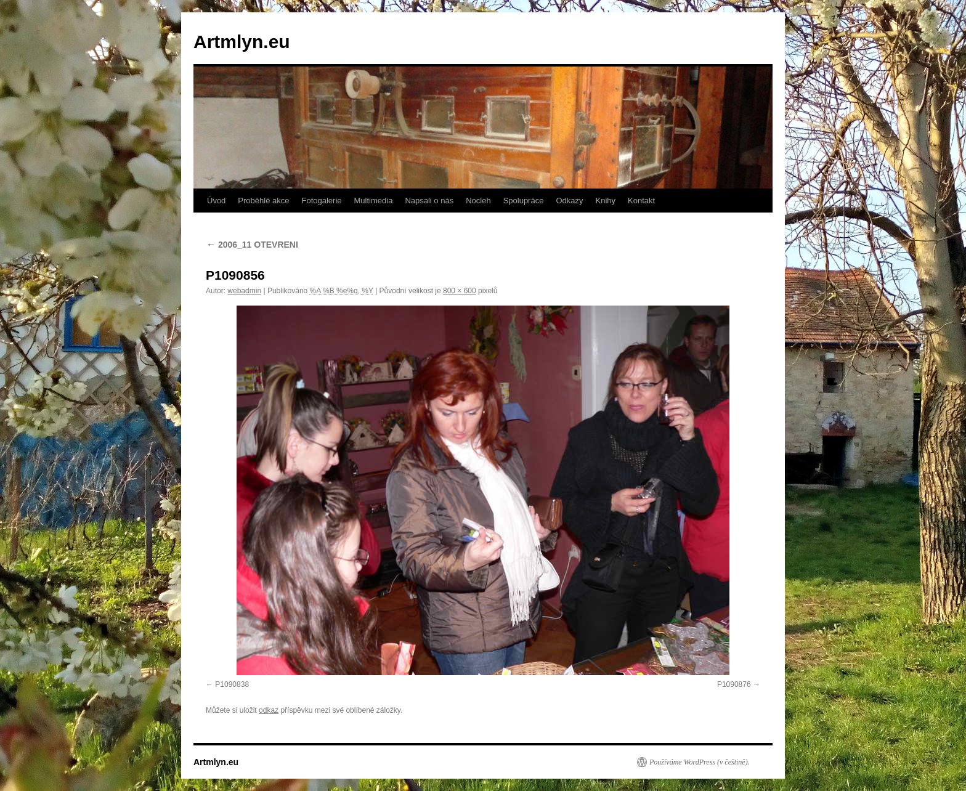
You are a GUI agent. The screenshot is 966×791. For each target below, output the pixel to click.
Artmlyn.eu (241, 41)
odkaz (268, 710)
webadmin (244, 290)
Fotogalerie (321, 200)
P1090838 (232, 684)
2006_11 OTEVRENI (252, 244)
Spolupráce (523, 200)
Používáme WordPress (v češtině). (699, 762)
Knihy (606, 200)
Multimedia (373, 200)
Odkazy (569, 200)
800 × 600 (459, 290)
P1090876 (734, 684)
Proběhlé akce (263, 200)
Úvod (216, 200)
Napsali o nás (429, 200)
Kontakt (641, 200)
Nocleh (478, 200)
